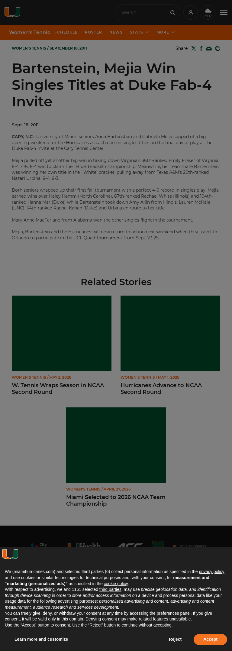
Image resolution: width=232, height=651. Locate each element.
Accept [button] (210, 639)
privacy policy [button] (211, 571)
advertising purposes (77, 601)
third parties (110, 589)
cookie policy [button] (116, 583)
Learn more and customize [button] (41, 639)
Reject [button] (175, 639)
